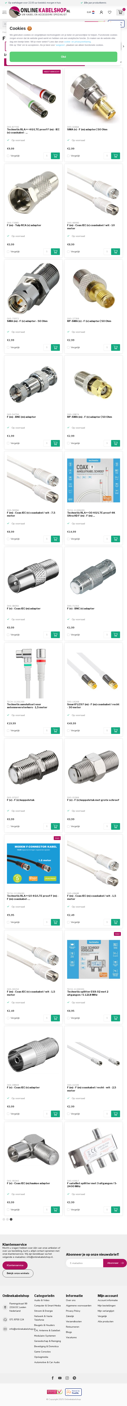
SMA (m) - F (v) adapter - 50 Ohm (27, 321)
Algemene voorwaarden (78, 1305)
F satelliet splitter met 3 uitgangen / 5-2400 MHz (92, 1185)
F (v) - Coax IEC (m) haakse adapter (28, 1183)
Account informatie (108, 1300)
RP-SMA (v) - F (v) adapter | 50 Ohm (89, 321)
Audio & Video (41, 1300)
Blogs (69, 1332)
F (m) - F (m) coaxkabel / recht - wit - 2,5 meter (91, 1089)
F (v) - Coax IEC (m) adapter (24, 608)
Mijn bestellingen (107, 1305)
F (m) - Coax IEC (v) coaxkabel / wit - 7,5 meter (31, 514)
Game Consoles (42, 1351)
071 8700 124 (16, 1319)
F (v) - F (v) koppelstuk (20, 800)
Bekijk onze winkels (18, 1273)
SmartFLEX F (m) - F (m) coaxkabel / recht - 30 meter (93, 706)
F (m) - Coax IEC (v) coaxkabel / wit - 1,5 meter (31, 993)
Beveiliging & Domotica (46, 1346)
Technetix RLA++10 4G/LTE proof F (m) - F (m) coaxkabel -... (32, 897)
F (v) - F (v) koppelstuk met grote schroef (93, 800)
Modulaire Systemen (45, 1335)
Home (5, 32)
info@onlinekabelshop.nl (40, 1257)
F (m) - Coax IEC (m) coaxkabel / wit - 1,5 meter (91, 897)
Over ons (71, 1300)
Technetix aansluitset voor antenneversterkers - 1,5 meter (27, 706)
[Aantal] (46, 156)
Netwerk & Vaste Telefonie (43, 1318)
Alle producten (105, 1321)
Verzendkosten (74, 1321)
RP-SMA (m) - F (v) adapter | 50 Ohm (89, 416)
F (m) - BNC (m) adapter (21, 416)
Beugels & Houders (44, 1325)
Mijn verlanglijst (106, 1310)
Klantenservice (15, 1265)
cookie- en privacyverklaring (77, 41)
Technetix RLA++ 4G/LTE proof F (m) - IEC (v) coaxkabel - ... (33, 131)
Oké (63, 56)
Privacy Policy (73, 1310)
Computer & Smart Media (47, 1305)
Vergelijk (15, 156)
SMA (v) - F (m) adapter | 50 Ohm (87, 129)
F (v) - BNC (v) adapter (80, 608)
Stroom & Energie (43, 1310)
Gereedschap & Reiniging (47, 1341)
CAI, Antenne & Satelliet (47, 1330)
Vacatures (71, 1337)
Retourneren (72, 1326)
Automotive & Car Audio (47, 1362)
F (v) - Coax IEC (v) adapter (23, 1087)
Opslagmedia (41, 1357)
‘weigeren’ (60, 45)
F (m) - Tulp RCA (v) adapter (24, 225)
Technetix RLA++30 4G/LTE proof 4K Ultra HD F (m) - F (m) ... (91, 514)
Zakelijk (70, 1316)
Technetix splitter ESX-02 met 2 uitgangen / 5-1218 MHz (87, 993)
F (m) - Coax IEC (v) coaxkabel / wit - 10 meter (91, 227)
